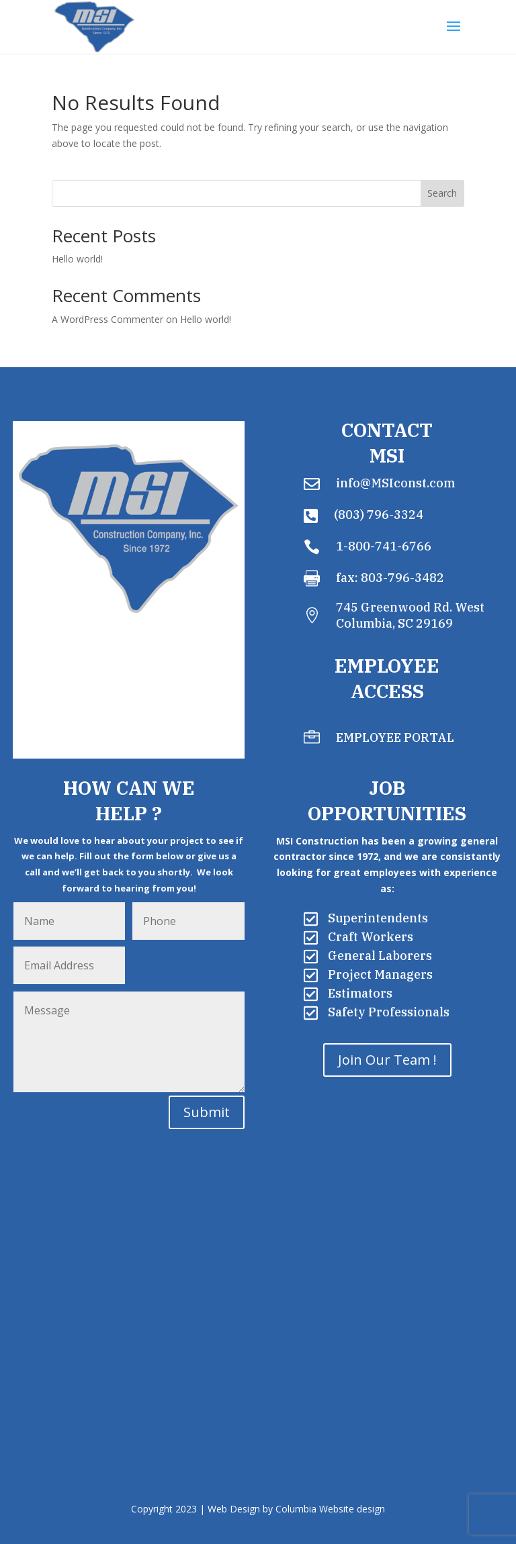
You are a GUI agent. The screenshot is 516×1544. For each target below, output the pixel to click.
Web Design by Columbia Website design (296, 1508)
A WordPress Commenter (107, 319)
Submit (206, 1112)
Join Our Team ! (387, 1060)
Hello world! (77, 258)
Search (442, 193)
